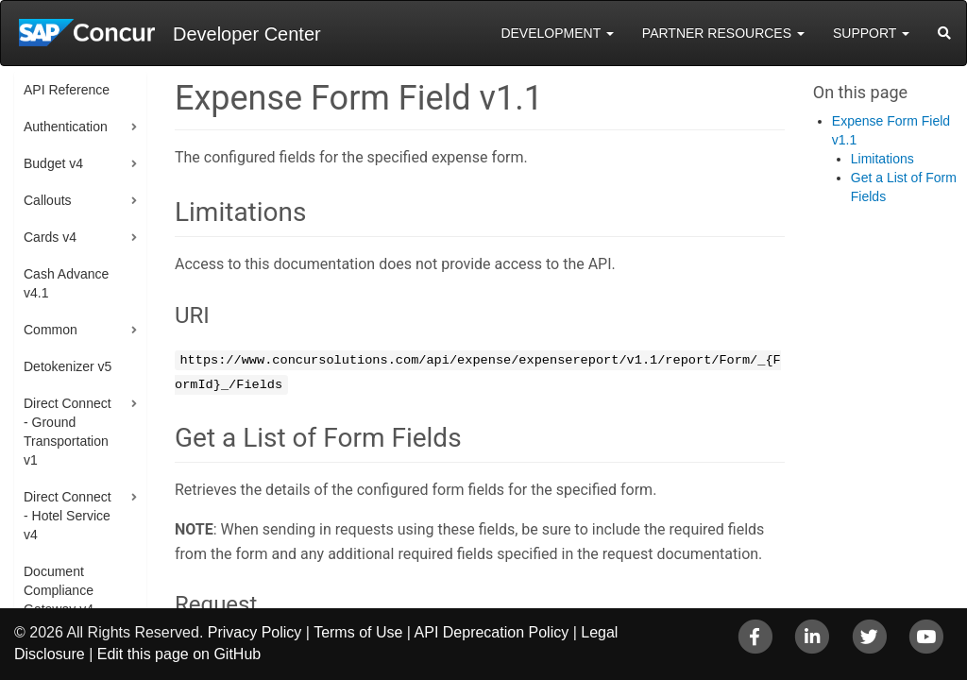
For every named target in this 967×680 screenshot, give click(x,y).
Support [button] (871, 33)
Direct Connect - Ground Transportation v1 (67, 432)
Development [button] (556, 33)
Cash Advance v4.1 (66, 283)
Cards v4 (50, 237)
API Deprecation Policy (492, 632)
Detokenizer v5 (67, 366)
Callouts (48, 200)
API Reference (67, 89)
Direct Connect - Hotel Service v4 (67, 515)
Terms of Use (358, 632)
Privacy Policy (255, 632)
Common (50, 329)
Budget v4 (53, 163)
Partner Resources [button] (723, 33)
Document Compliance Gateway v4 (58, 590)
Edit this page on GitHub (179, 654)
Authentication (66, 126)
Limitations (882, 158)
